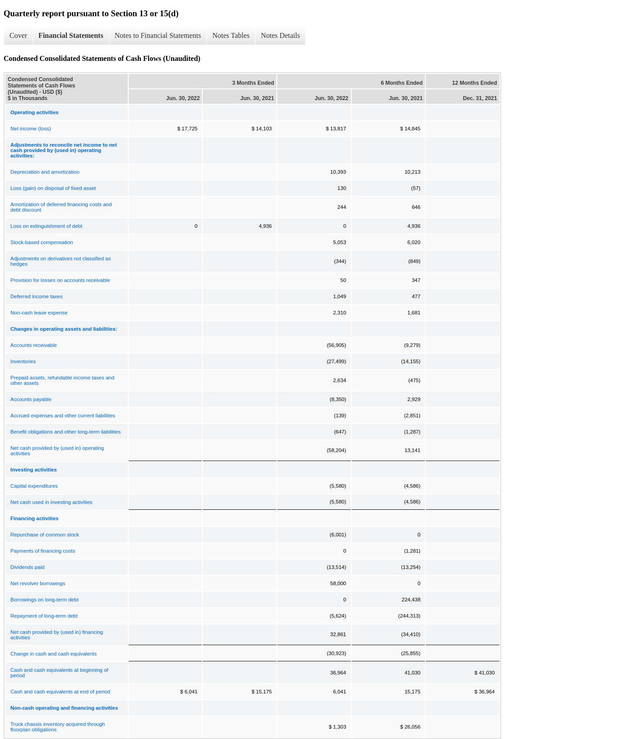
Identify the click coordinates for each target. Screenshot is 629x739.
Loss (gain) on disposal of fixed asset (53, 188)
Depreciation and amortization (44, 172)
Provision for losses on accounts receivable (60, 280)
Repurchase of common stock (44, 534)
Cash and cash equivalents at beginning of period (59, 672)
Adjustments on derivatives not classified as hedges (60, 261)
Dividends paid (27, 567)
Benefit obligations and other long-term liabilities (65, 431)
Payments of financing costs (42, 551)
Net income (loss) (30, 128)
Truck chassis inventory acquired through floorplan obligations (57, 726)
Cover (18, 35)
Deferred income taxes (36, 296)
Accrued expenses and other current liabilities (62, 415)
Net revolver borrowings (37, 583)
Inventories (23, 361)
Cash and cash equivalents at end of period (60, 691)
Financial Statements (70, 35)
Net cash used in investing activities (51, 502)
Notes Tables (231, 35)
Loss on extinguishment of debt (46, 226)
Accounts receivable (33, 345)
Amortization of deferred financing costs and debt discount (61, 207)
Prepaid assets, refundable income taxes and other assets (62, 380)
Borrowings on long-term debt (44, 599)
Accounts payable (30, 399)
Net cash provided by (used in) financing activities (56, 634)
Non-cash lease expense (39, 312)
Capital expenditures (34, 486)
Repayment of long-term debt (44, 616)
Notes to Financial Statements (158, 35)
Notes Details (280, 35)
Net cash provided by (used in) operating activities (57, 450)
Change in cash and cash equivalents (53, 653)
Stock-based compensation (41, 242)
